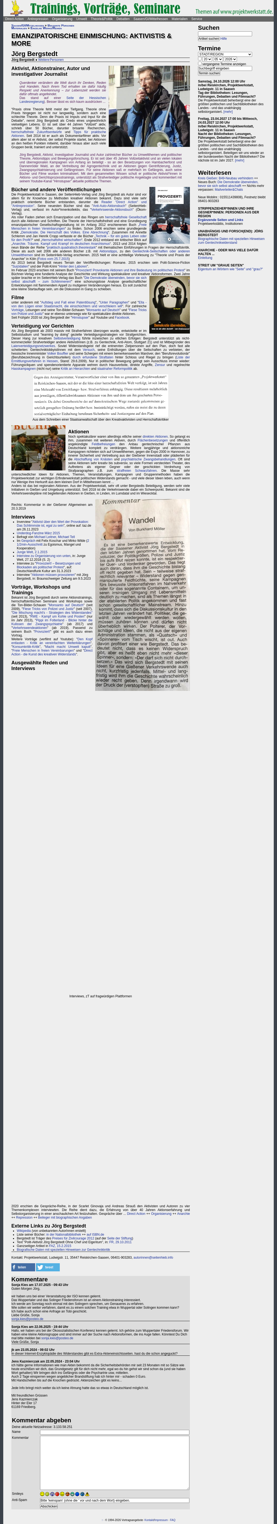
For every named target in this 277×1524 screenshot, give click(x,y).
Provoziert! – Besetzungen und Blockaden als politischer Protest (49, 565)
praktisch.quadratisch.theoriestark (71, 247)
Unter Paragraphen (114, 302)
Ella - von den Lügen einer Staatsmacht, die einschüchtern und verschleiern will (79, 304)
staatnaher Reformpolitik (115, 369)
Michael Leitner (45, 537)
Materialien (180, 19)
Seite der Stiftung (119, 1238)
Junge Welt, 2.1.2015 (32, 552)
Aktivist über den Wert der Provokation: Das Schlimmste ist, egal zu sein (53, 523)
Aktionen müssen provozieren (53, 575)
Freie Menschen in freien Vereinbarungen (43, 650)
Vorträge (17, 310)
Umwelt (81, 19)
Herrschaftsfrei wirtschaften (61, 240)
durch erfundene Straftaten (92, 357)
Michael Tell (66, 537)
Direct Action (136, 1214)
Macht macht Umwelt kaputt (67, 647)
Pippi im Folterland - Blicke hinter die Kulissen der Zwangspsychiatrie (52, 622)
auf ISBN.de (95, 1234)
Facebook (122, 317)
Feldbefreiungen (103, 444)
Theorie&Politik (102, 19)
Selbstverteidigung (67, 338)
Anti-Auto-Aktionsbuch (109, 206)
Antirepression (38, 19)
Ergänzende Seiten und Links (220, 220)
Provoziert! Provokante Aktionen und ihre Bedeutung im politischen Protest (130, 270)
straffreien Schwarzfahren (137, 471)
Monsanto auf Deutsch (103, 310)
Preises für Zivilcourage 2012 (73, 1238)
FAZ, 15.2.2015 (60, 1246)
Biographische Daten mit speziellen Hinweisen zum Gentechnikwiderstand (231, 241)
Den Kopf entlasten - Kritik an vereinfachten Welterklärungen (52, 641)
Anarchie (183, 1214)
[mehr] (228, 112)
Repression (24, 1217)
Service (196, 19)
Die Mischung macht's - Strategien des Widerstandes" (52, 613)
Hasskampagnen (23, 369)
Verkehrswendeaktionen (29, 628)
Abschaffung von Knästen (93, 459)
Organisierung (62, 19)
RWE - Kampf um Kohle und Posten (57, 616)
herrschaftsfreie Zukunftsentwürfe (36, 132)
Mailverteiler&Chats (229, 190)
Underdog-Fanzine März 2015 (38, 533)
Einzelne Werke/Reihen (46, 28)
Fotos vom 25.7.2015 (53, 259)
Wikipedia (24, 1231)
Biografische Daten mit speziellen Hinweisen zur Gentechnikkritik (63, 1250)
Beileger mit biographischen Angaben (65, 1217)
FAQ (173, 1520)
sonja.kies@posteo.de (27, 1319)
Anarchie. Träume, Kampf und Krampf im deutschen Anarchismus (61, 244)
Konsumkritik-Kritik (25, 647)
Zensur (160, 365)
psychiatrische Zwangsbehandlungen (148, 459)
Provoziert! (42, 632)
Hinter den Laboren (73, 266)
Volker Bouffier (57, 353)
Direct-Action (14, 19)
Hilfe (223, 39)
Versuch (88, 350)
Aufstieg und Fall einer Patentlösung (68, 302)
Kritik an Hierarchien (75, 369)
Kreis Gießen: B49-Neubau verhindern (225, 178)
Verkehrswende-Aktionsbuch (112, 210)
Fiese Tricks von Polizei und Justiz (48, 609)
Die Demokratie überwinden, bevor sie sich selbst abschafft (228, 184)
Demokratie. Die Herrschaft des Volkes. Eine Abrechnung (64, 232)
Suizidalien (20, 266)
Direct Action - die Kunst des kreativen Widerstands (52, 652)
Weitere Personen (51, 60)
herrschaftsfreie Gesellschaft (126, 217)
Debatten (123, 19)
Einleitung (205, 258)
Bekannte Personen (61, 25)
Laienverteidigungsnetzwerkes (33, 346)
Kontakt (149, 1520)
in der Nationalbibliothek (63, 1234)
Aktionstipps (108, 251)
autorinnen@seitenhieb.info (153, 1257)
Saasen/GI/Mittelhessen (150, 19)
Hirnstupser (80, 317)
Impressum (161, 1520)
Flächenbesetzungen (153, 440)
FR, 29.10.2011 (120, 1242)
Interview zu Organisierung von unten (44, 556)
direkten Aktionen (155, 436)
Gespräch (28, 541)
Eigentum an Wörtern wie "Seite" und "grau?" (230, 269)
